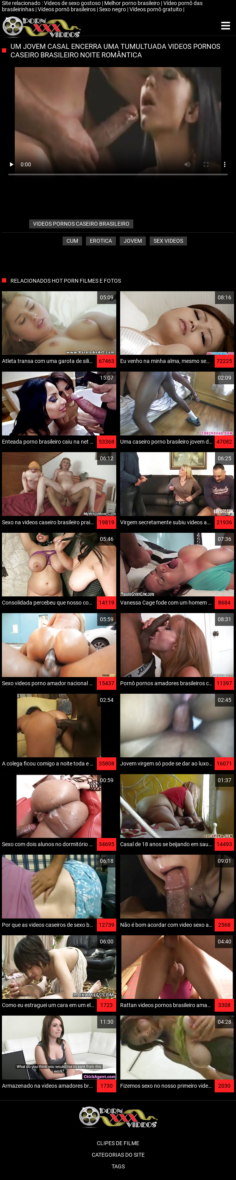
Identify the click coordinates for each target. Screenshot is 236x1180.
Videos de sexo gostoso (73, 3)
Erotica (101, 241)
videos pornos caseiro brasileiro (81, 224)
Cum (72, 241)
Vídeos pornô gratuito (156, 9)
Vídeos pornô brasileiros (67, 9)
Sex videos (168, 241)
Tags (118, 1166)
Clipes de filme (118, 1143)
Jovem (133, 241)
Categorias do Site (118, 1155)
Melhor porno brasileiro (132, 3)
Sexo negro (113, 9)
